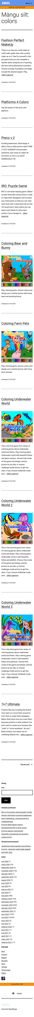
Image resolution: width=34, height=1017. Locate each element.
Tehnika (4, 967)
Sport (3, 964)
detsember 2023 (7, 902)
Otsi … (3, 788)
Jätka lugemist (7, 75)
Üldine (3, 973)
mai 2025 (4, 886)
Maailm (4, 958)
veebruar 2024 (6, 899)
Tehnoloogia (5, 970)
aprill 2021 (5, 936)
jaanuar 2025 (6, 889)
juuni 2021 (5, 930)
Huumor (4, 954)
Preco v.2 (8, 138)
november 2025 (7, 871)
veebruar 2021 (6, 942)
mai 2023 (4, 917)
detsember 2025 (7, 868)
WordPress (13, 1009)
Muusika (4, 961)
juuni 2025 (5, 883)
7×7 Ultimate (10, 704)
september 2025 (7, 877)
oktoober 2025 (6, 874)
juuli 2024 (4, 893)
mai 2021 (4, 933)
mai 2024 (4, 896)
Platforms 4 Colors (15, 102)
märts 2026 (5, 864)
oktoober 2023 (6, 908)
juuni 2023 (5, 914)
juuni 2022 (5, 921)
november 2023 (7, 905)
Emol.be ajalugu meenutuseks (12, 831)
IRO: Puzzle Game (14, 186)
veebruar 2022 (6, 927)
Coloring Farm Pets (15, 323)
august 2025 (5, 880)
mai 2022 (4, 924)
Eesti (3, 951)
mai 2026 (4, 861)
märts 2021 (5, 939)
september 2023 (7, 911)
